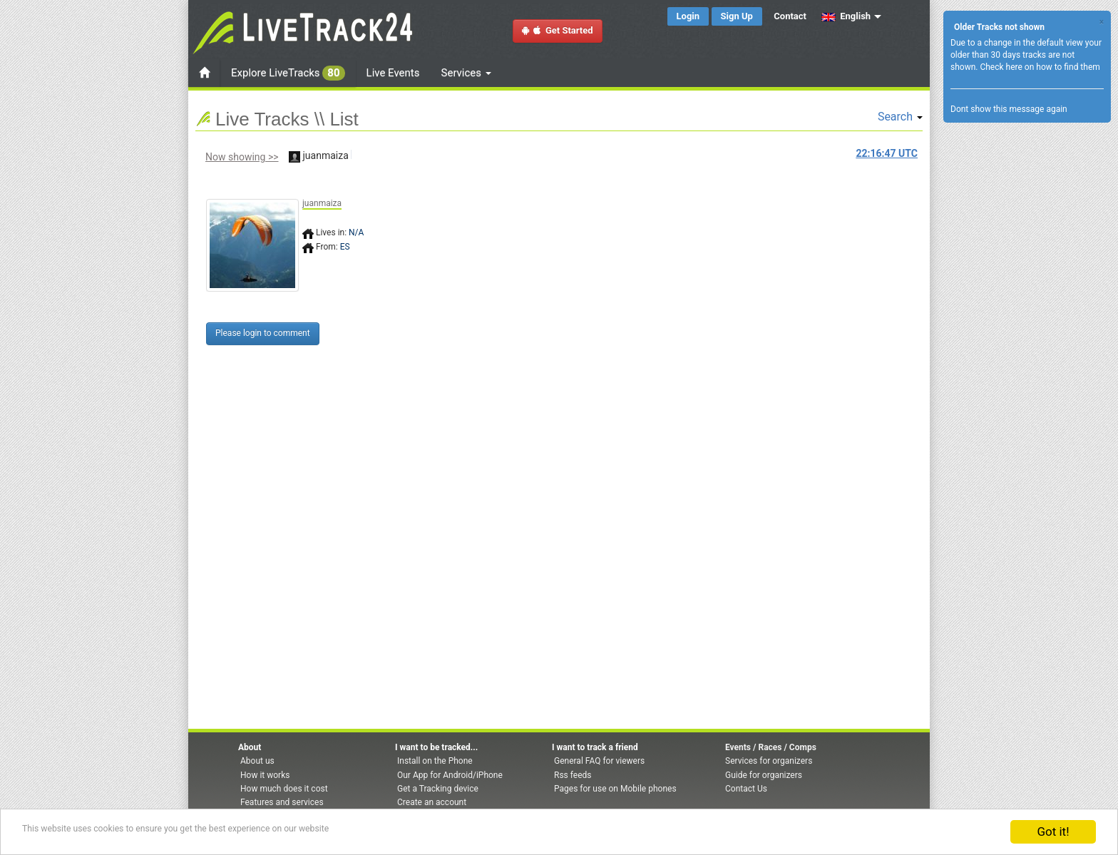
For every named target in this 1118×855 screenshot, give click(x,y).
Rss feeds (572, 775)
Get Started (557, 30)
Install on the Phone (435, 761)
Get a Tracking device (437, 789)
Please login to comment (262, 333)
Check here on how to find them (1039, 67)
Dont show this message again (1008, 109)
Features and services (282, 802)
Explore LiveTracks (288, 73)
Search (900, 116)
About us (257, 761)
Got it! (1053, 831)
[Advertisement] (619, 276)
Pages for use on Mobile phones (615, 789)
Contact (790, 16)
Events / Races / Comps (770, 747)
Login (688, 16)
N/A (356, 232)
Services (466, 72)
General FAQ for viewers (599, 761)
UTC (887, 153)
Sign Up (737, 16)
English (846, 16)
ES (345, 247)
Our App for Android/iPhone (450, 775)
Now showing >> (242, 157)
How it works (264, 775)
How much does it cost (284, 789)
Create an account (431, 802)
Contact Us (746, 789)
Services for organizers (768, 761)
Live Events (393, 72)
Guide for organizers (763, 775)
